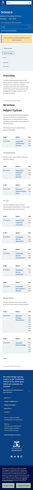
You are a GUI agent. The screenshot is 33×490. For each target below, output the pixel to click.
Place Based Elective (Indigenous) (19, 272)
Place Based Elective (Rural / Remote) (20, 289)
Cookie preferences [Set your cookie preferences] (23, 485)
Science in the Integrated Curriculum (20, 222)
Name (17, 137)
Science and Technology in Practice (20, 143)
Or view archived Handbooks (8, 30)
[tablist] (19, 3)
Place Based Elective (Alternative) (19, 239)
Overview (5, 62)
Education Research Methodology (20, 318)
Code (4, 137)
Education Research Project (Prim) (21, 191)
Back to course (8, 48)
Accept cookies (8, 485)
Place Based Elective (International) (20, 256)
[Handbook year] (16, 27)
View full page (8, 53)
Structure (5, 66)
